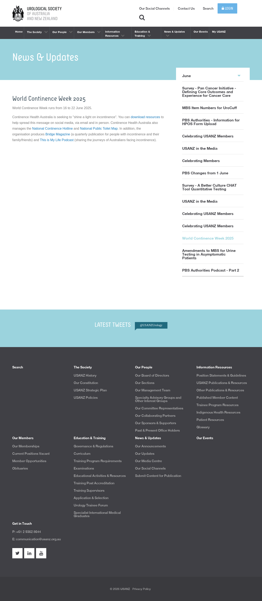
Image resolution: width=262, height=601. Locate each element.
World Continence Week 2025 (208, 238)
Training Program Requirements (98, 461)
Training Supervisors (89, 490)
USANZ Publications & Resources (221, 383)
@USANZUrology (151, 325)
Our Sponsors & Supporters (155, 423)
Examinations (84, 468)
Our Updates (144, 454)
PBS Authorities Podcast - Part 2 (210, 270)
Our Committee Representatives (159, 408)
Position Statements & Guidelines (221, 375)
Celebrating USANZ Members (208, 136)
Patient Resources (210, 420)
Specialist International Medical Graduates (97, 514)
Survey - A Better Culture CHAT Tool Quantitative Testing (209, 187)
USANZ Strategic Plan (90, 390)
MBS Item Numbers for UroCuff (209, 107)
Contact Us (186, 8)
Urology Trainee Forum (91, 505)
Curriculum (82, 454)
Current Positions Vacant (31, 454)
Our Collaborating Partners (155, 416)
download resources (145, 117)
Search (208, 8)
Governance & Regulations (93, 446)
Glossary (203, 427)
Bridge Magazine (57, 134)
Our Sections (144, 383)
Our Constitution (86, 383)
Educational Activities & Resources (100, 476)
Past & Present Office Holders (157, 430)
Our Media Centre (148, 461)
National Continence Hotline (52, 128)
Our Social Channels (154, 8)
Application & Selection (91, 498)
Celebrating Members (201, 160)
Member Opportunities (29, 461)
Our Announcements (150, 446)
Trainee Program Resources (217, 405)
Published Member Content (217, 398)
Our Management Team (152, 390)
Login (227, 8)
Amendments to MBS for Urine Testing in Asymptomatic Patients (209, 254)
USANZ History (85, 375)
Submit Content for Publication (158, 476)
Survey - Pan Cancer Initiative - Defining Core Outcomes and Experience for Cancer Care (209, 92)
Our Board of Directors (152, 375)
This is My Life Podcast (57, 140)
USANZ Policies (86, 398)
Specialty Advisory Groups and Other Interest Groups (158, 399)
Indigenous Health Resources (218, 412)
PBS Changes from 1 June (205, 173)
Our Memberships (25, 446)
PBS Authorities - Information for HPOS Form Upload (211, 122)
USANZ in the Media (199, 148)
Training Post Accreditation (94, 483)
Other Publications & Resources (220, 390)
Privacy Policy (141, 589)
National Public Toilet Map (99, 128)
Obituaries (20, 468)
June (211, 75)
